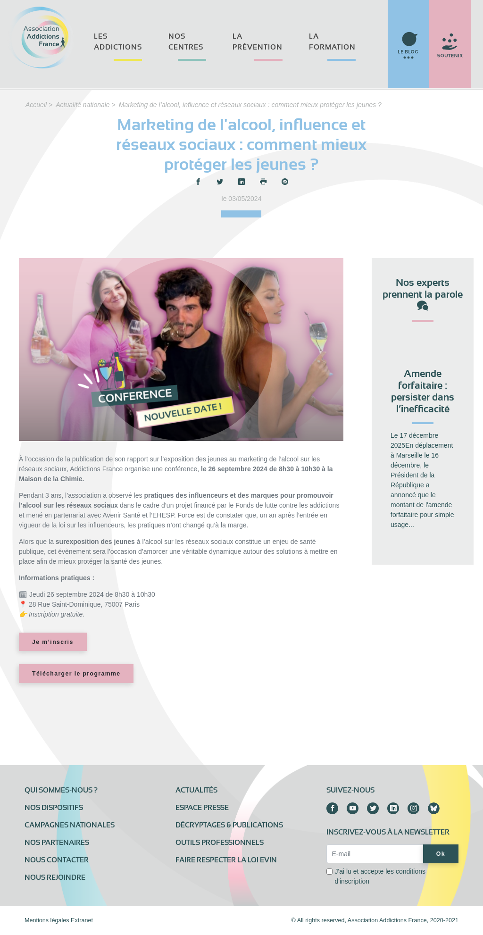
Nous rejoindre (55, 877)
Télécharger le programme (76, 673)
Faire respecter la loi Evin (226, 860)
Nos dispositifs (54, 807)
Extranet (82, 920)
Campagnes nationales (70, 825)
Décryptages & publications (229, 825)
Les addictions (118, 41)
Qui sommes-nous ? (61, 790)
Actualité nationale (82, 105)
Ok (440, 854)
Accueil (36, 105)
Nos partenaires (57, 842)
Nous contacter (57, 860)
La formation (332, 41)
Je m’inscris (53, 642)
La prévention (258, 41)
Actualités (196, 790)
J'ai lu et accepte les (379, 876)
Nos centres (185, 41)
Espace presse (202, 807)
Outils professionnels (219, 842)
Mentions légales (47, 920)
